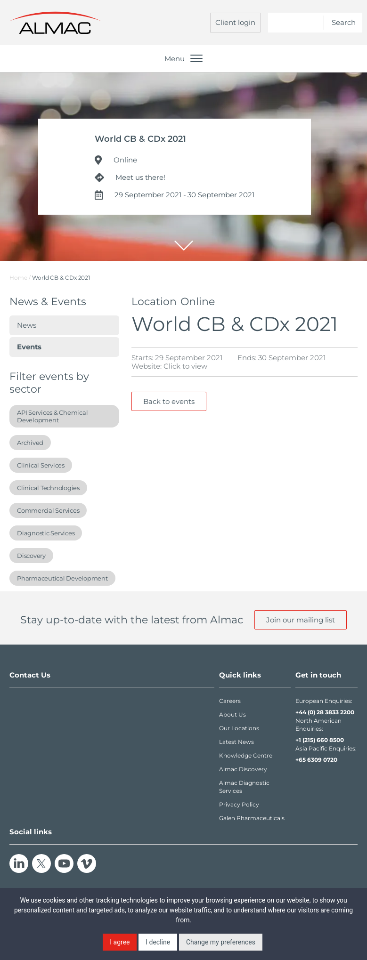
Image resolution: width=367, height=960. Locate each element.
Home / (20, 277)
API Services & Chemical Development (52, 416)
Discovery (31, 555)
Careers (230, 700)
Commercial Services (48, 510)
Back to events (169, 401)
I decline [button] (158, 942)
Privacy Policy (239, 804)
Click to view (185, 366)
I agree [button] (120, 942)
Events (29, 346)
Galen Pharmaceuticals (252, 818)
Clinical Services (41, 465)
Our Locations (239, 728)
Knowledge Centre (245, 755)
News (26, 325)
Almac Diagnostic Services (244, 786)
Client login (235, 22)
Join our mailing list (300, 619)
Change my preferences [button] (220, 942)
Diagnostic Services (45, 533)
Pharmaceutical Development (62, 578)
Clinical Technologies (48, 488)
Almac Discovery (243, 769)
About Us (232, 714)
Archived (30, 442)
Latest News (236, 741)
